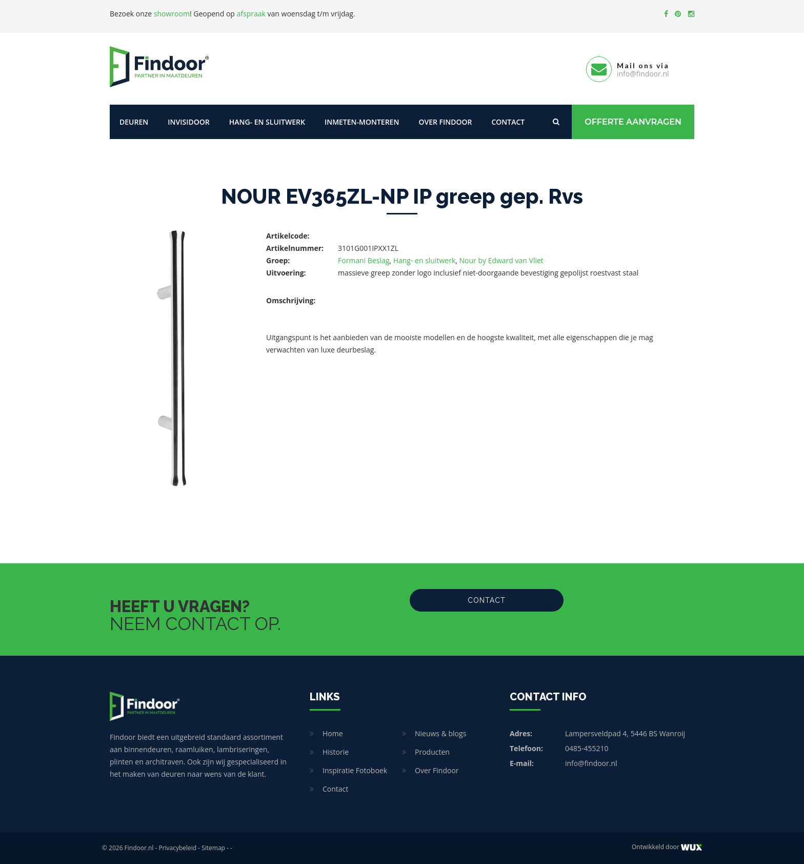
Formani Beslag (363, 260)
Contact (508, 122)
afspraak (251, 13)
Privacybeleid (177, 847)
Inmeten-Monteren (362, 122)
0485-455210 (587, 748)
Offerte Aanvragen (633, 122)
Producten (432, 752)
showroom (172, 13)
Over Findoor (445, 122)
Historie (336, 752)
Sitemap (213, 847)
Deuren (133, 122)
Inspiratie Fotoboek (355, 770)
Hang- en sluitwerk (267, 122)
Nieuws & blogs (440, 733)
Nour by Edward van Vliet (501, 260)
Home (333, 733)
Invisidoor (188, 122)
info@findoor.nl (591, 763)
